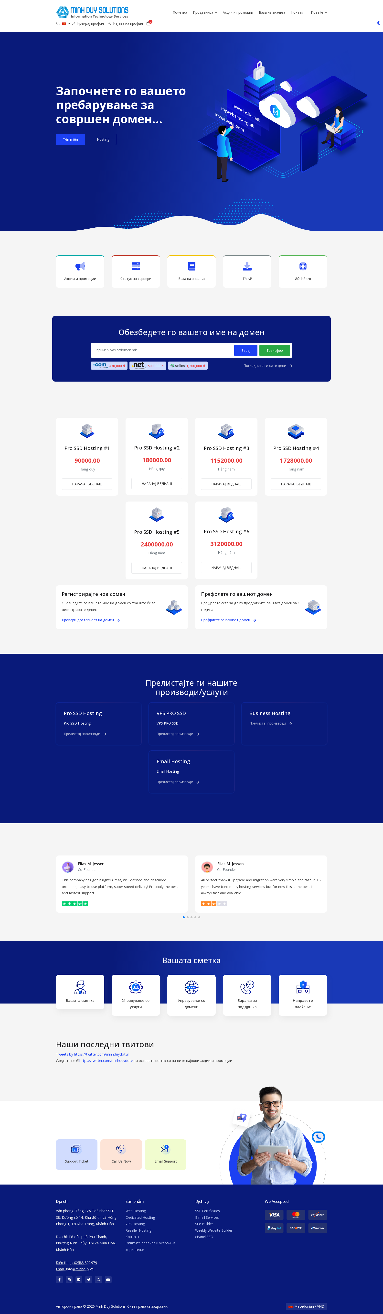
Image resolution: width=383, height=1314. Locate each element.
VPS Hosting (135, 1223)
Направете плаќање (303, 995)
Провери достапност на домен (91, 620)
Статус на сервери (135, 271)
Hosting (103, 139)
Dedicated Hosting (140, 1217)
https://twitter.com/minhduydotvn (107, 1060)
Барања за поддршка (247, 995)
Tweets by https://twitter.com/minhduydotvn (92, 1054)
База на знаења (288, 12)
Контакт (314, 12)
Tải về (247, 271)
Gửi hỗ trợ (303, 271)
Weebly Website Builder (213, 1230)
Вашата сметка (80, 992)
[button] (184, 917)
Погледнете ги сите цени (268, 365)
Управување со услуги (135, 995)
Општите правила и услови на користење (151, 1246)
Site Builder (204, 1223)
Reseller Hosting (138, 1230)
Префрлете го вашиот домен (228, 620)
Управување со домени (191, 995)
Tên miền (70, 139)
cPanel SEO (204, 1236)
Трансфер (274, 350)
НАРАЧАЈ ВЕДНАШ (87, 484)
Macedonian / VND (306, 1306)
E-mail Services (207, 1217)
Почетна (196, 12)
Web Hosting (136, 1210)
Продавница (219, 12)
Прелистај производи (85, 733)
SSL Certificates (207, 1210)
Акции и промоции (254, 12)
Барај (245, 350)
